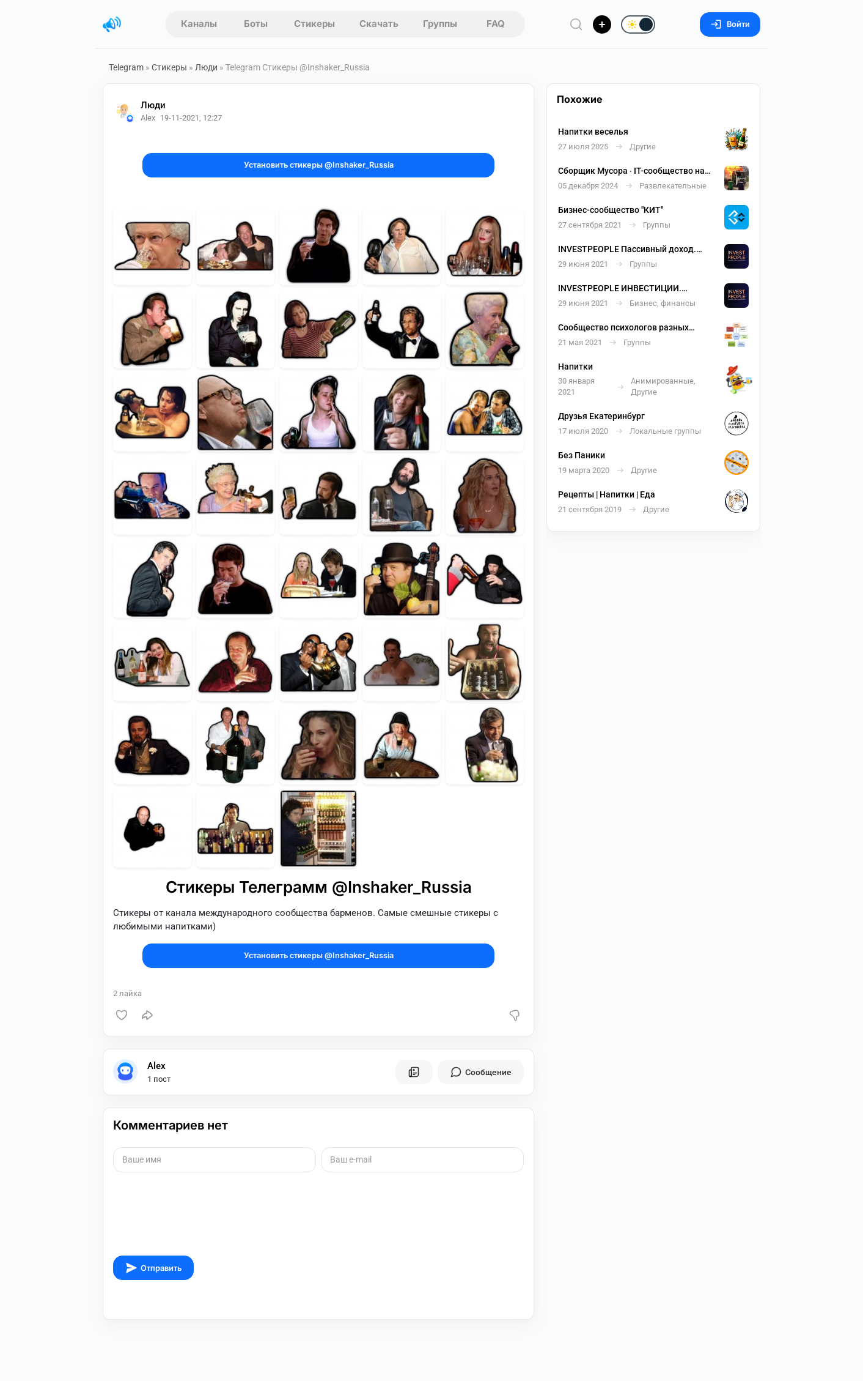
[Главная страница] (112, 24)
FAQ (496, 23)
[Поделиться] (147, 1015)
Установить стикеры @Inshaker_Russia (319, 164)
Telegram (126, 67)
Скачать (378, 23)
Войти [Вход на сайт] (730, 24)
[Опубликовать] (602, 24)
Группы (440, 23)
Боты (256, 23)
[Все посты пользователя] (413, 1072)
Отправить (153, 1268)
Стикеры (314, 23)
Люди (206, 67)
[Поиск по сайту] (576, 24)
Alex (156, 1065)
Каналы (199, 23)
